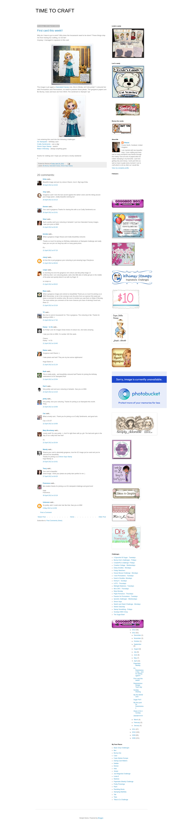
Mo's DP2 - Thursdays (121, 589)
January (137, 725)
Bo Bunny (46, 166)
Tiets (115, 797)
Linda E (116, 776)
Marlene (116, 779)
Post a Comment (46, 512)
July (135, 652)
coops (45, 270)
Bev (115, 750)
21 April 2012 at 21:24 (50, 365)
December (137, 635)
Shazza (126, 143)
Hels (115, 769)
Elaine (45, 350)
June (136, 655)
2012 (134, 633)
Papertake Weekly (136, 664)
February (137, 722)
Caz (44, 413)
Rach (115, 787)
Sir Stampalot (42, 142)
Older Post (102, 517)
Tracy (45, 468)
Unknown (46, 502)
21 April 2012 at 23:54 (50, 379)
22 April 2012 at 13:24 (50, 392)
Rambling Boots (119, 789)
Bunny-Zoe (117, 753)
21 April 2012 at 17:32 (50, 320)
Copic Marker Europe (121, 758)
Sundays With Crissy (121, 612)
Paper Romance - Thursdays (123, 594)
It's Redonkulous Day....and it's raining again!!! (138, 672)
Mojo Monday (118, 591)
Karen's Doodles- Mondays (123, 578)
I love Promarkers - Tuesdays (124, 576)
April (135, 661)
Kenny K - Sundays (120, 581)
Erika (45, 179)
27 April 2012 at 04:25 (50, 476)
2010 (134, 732)
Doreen (45, 207)
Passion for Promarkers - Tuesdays (126, 596)
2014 (134, 627)
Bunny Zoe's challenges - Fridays (125, 560)
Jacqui (116, 771)
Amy (44, 192)
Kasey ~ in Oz (48, 327)
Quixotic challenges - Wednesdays (125, 599)
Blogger (100, 818)
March (136, 719)
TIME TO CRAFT (55, 10)
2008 (134, 738)
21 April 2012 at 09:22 (50, 284)
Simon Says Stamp (44, 146)
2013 (134, 630)
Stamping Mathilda (120, 792)
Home (72, 517)
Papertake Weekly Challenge (123, 781)
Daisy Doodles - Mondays (122, 568)
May (135, 658)
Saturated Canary (62, 87)
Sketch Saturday (119, 607)
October (137, 641)
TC (44, 312)
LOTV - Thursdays (120, 583)
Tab (115, 794)
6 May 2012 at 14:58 (50, 508)
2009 (134, 735)
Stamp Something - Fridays (123, 609)
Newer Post (42, 517)
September (137, 644)
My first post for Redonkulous (138, 705)
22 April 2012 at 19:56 (50, 424)
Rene (45, 291)
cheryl (45, 257)
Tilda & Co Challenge (121, 800)
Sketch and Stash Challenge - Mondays (127, 604)
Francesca (46, 483)
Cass (115, 756)
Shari (45, 219)
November (137, 638)
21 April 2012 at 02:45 (50, 227)
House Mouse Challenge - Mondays (126, 573)
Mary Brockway (48, 430)
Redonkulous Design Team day (137, 685)
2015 (134, 624)
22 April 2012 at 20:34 (50, 442)
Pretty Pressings (119, 784)
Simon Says (118, 602)
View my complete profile (120, 168)
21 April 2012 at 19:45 (50, 343)
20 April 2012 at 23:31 (50, 212)
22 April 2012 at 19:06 (50, 407)
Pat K (45, 386)
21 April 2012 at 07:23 (50, 250)
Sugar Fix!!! (137, 700)
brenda (45, 234)
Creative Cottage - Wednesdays (124, 565)
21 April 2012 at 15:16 (50, 305)
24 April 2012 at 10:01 (50, 462)
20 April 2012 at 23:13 (50, 200)
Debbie (116, 763)
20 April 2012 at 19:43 (50, 185)
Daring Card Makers (120, 761)
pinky (45, 399)
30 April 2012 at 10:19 (50, 495)
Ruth (44, 371)
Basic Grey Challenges (121, 748)
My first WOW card (138, 696)
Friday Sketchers (119, 570)
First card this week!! (50, 30)
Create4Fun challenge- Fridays (124, 563)
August (136, 649)
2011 (134, 729)
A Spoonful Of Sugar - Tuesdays (124, 557)
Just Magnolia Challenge (122, 774)
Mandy (45, 449)
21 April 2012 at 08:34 (50, 263)
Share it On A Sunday (137, 712)
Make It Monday (43, 149)
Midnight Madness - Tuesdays (124, 586)
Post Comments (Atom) (54, 520)
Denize (116, 766)
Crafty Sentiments (43, 144)
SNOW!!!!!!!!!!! (138, 716)
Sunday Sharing (137, 691)
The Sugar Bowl (119, 614)
